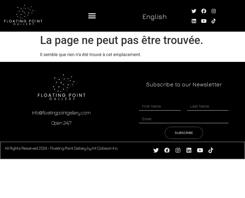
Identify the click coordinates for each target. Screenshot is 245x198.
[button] (92, 16)
